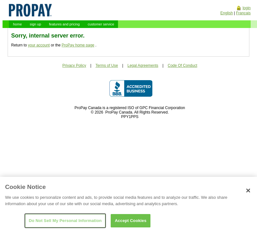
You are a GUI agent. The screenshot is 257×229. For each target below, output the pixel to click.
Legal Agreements (143, 65)
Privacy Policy (74, 65)
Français (243, 13)
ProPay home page (78, 45)
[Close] (248, 192)
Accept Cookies (130, 222)
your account (39, 45)
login (247, 8)
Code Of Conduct (182, 65)
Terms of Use (106, 65)
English (226, 13)
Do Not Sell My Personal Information (65, 222)
